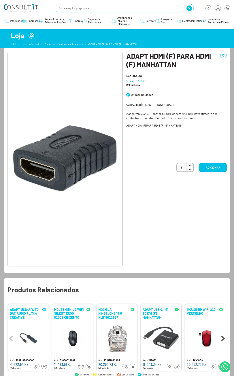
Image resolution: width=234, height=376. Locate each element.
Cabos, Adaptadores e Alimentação (64, 44)
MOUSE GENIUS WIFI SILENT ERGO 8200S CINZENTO (69, 313)
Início (14, 44)
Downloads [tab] (165, 104)
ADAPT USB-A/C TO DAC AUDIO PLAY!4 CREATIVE (24, 313)
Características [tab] (138, 104)
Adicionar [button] (213, 167)
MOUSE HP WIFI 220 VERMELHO (201, 312)
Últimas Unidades (142, 94)
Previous (11, 337)
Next (223, 337)
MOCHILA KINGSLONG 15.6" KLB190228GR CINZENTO (110, 313)
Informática (35, 44)
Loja (22, 44)
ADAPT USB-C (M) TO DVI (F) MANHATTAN (155, 313)
